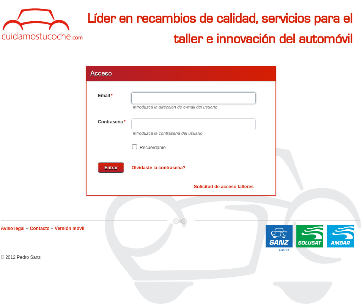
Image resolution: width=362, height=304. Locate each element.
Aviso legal (13, 228)
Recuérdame (148, 147)
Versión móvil (69, 228)
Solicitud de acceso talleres (223, 186)
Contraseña (112, 121)
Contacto (40, 228)
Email (105, 95)
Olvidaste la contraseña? (159, 167)
